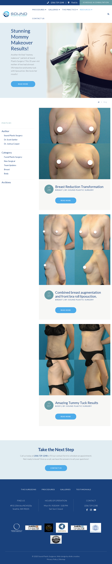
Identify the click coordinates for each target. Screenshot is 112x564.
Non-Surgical (9, 161)
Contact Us (38, 18)
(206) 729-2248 (55, 2)
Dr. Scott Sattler (11, 140)
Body (6, 174)
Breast (7, 169)
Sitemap (62, 559)
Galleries (53, 10)
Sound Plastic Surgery (13, 135)
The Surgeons (28, 489)
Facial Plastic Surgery (13, 157)
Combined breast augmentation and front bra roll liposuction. (78, 294)
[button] (17, 182)
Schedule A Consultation (96, 2)
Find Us (72, 2)
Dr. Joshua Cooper (12, 144)
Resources (85, 10)
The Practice (69, 10)
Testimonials (83, 489)
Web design (61, 556)
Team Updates (10, 165)
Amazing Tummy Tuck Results (76, 403)
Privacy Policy (52, 559)
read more (66, 200)
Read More (23, 84)
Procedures (38, 10)
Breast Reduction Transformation (79, 187)
